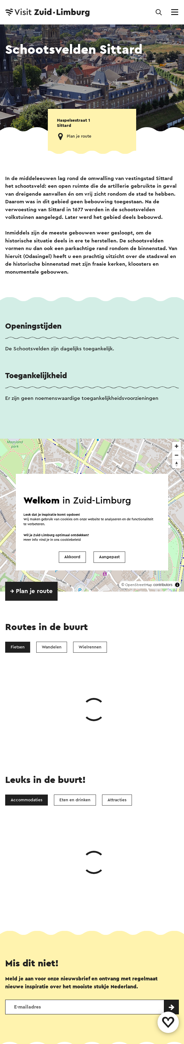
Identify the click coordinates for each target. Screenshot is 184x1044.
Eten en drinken (74, 708)
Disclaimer (16, 1030)
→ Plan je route (31, 591)
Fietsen (18, 647)
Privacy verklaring (86, 1030)
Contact (14, 973)
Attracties (117, 708)
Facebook (58, 907)
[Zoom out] (176, 455)
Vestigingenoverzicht (58, 973)
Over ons (103, 973)
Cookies (124, 1030)
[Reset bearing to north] (176, 463)
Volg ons (13, 994)
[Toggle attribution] (177, 584)
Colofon (47, 1030)
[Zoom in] (176, 446)
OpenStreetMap (138, 585)
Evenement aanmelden (150, 973)
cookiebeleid (70, 539)
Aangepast (109, 557)
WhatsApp (21, 907)
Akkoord (72, 557)
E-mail (111, 907)
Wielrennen (90, 647)
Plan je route (79, 136)
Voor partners (160, 1030)
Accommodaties (26, 708)
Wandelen (52, 647)
